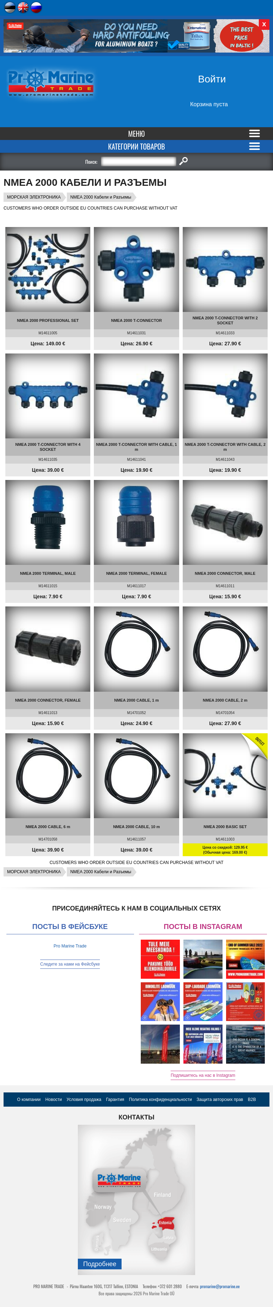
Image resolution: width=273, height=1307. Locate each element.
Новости (54, 1099)
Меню (136, 133)
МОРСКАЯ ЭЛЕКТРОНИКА (34, 197)
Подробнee (99, 1264)
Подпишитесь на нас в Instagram (203, 1075)
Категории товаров (136, 146)
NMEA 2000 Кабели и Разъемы (101, 197)
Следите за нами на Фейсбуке (70, 964)
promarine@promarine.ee (220, 1286)
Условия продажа (83, 1099)
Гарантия (115, 1099)
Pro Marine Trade (70, 946)
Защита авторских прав (220, 1099)
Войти (212, 79)
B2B (252, 1099)
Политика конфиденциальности (160, 1099)
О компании (29, 1099)
